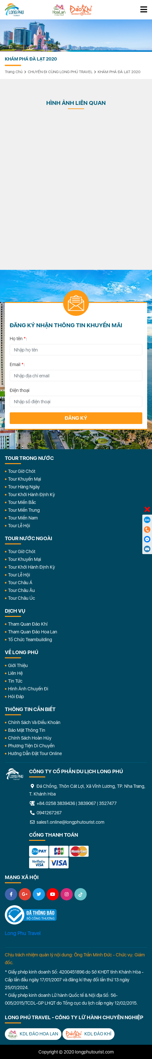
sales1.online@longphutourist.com (66, 822)
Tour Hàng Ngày (24, 486)
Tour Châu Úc (21, 598)
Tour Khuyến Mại (24, 479)
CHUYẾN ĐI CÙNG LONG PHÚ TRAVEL (60, 72)
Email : (17, 364)
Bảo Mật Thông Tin (26, 730)
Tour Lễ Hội (19, 525)
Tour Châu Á (20, 582)
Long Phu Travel (22, 933)
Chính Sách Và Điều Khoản (34, 722)
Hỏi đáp (16, 696)
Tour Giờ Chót (21, 471)
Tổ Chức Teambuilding (30, 639)
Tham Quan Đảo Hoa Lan (32, 631)
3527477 (108, 803)
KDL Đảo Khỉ (88, 1034)
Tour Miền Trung (24, 510)
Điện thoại (19, 390)
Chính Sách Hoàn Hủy (29, 738)
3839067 (87, 803)
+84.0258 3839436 (56, 803)
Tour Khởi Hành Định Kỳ (31, 494)
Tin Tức (15, 681)
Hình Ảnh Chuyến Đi (28, 688)
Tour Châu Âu (21, 590)
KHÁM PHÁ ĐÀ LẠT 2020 (119, 72)
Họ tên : (18, 338)
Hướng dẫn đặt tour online (35, 753)
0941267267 (45, 812)
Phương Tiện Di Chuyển (31, 745)
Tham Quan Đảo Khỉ (28, 624)
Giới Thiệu (18, 665)
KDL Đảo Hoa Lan (33, 1034)
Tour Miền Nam (23, 517)
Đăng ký (76, 418)
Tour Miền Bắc (22, 502)
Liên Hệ (15, 673)
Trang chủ (14, 72)
